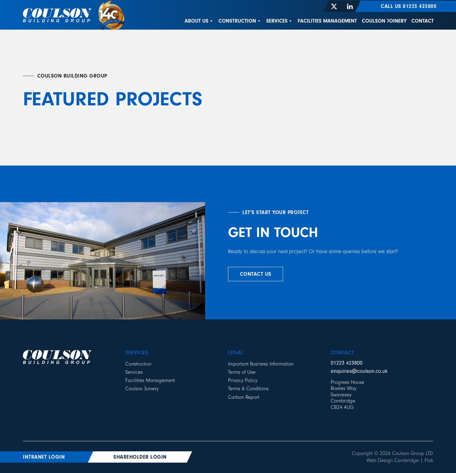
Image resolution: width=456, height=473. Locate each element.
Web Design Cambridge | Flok (399, 460)
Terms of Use (242, 372)
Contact (422, 21)
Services (279, 21)
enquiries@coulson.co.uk (359, 371)
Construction (240, 21)
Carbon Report (243, 397)
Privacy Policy (242, 380)
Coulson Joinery (384, 21)
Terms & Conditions (248, 388)
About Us (199, 21)
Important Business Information (260, 364)
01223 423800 (346, 363)
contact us (255, 274)
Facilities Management (327, 21)
